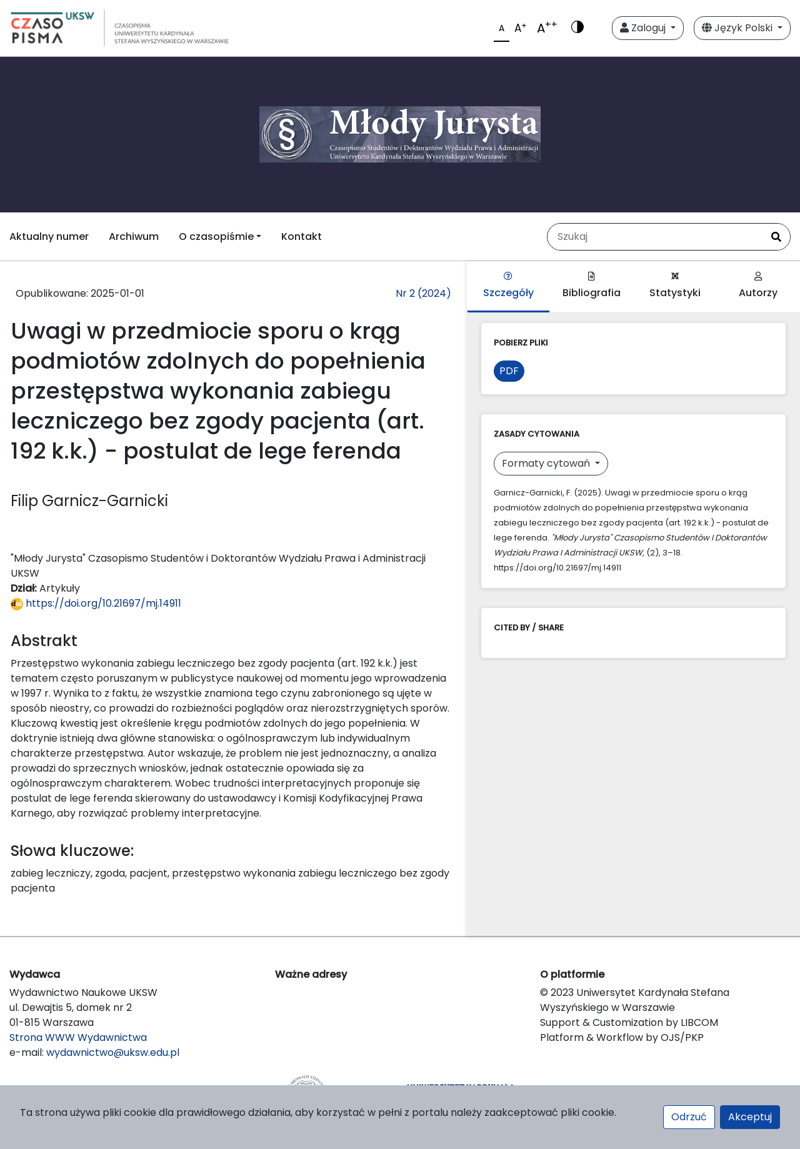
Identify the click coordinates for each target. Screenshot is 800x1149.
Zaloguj (644, 28)
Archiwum (134, 236)
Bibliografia (591, 286)
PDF (509, 371)
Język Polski (738, 28)
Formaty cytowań (547, 463)
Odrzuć (689, 1117)
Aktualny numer (49, 236)
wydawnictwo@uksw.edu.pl (112, 1052)
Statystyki (675, 286)
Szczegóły (508, 286)
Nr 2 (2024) (423, 293)
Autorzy (758, 286)
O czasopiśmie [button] (216, 236)
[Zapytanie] (655, 237)
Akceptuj (750, 1117)
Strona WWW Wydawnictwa (78, 1037)
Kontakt (301, 236)
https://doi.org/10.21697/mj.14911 (96, 603)
